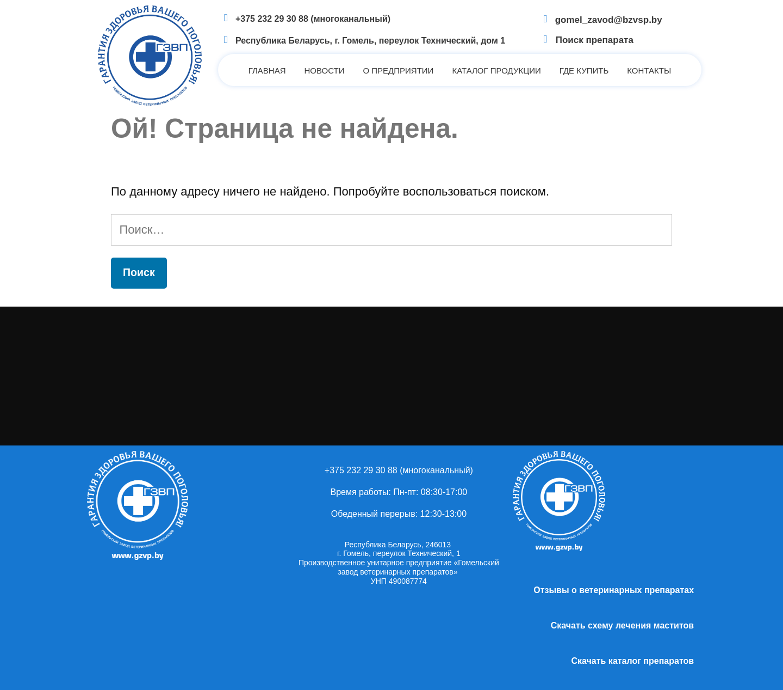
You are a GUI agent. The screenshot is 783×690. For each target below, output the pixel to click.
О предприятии (398, 70)
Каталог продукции (496, 70)
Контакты (649, 70)
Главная (267, 70)
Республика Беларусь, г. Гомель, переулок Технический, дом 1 (370, 40)
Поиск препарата (594, 40)
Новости (324, 70)
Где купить (584, 70)
